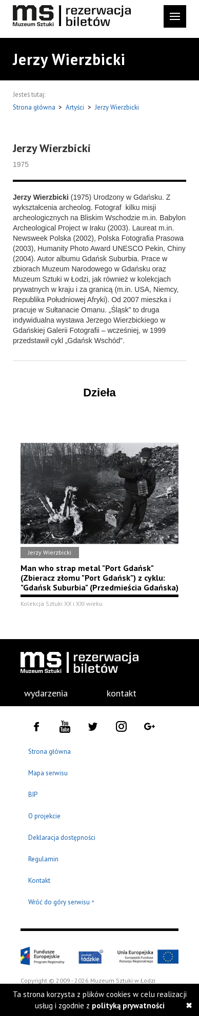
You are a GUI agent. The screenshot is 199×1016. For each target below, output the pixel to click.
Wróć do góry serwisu (61, 902)
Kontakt (39, 880)
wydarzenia (46, 693)
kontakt (121, 693)
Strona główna (35, 107)
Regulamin (43, 859)
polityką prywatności (128, 1005)
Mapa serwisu (48, 773)
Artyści (75, 107)
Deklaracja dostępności (61, 837)
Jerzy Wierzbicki (117, 107)
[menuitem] (40, 693)
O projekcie (44, 816)
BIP (32, 794)
